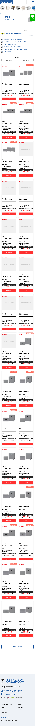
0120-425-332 (11, 691)
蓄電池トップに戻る (17, 646)
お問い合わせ (21, 707)
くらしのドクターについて (6, 704)
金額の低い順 (9, 60)
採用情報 (20, 709)
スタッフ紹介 (4, 709)
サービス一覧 (4, 712)
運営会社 (3, 707)
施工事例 (20, 704)
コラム (19, 702)
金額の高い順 (26, 60)
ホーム (2, 702)
